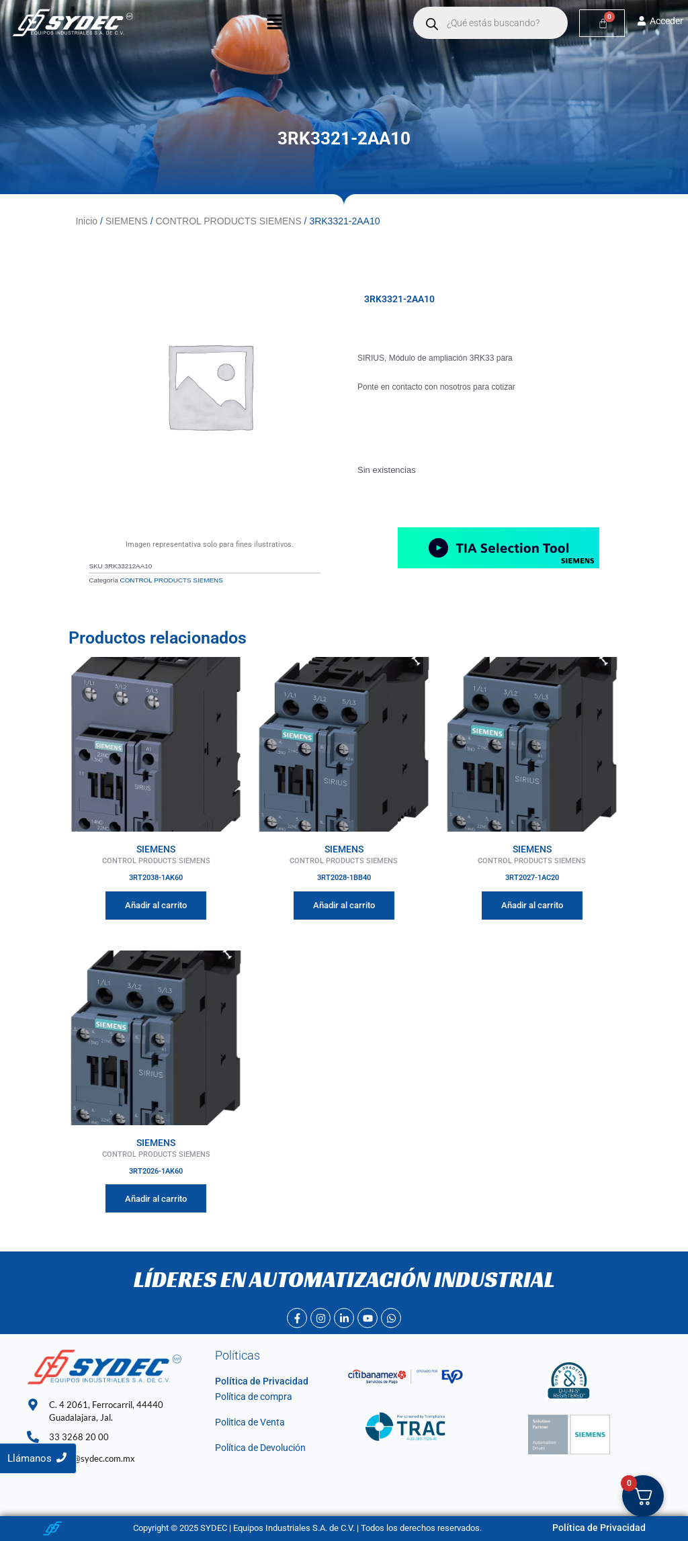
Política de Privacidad (256, 1380)
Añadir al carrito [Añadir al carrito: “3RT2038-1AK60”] (156, 903)
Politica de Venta (247, 1420)
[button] (274, 23)
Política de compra (250, 1395)
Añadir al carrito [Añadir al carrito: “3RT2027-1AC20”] (532, 903)
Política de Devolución (257, 1447)
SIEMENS (126, 220)
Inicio (86, 220)
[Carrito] (602, 23)
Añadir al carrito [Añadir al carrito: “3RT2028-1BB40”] (344, 903)
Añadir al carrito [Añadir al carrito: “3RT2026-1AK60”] (156, 1197)
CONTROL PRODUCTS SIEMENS (228, 220)
